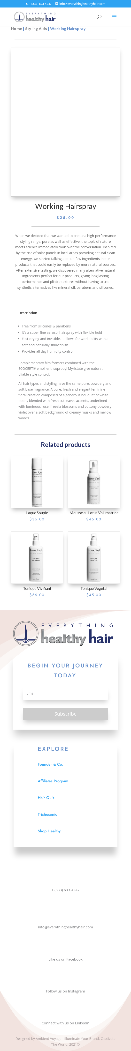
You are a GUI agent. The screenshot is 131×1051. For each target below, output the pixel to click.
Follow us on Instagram (65, 991)
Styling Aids (36, 28)
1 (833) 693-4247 (66, 889)
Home (16, 28)
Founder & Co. (50, 764)
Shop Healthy (49, 831)
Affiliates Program (53, 781)
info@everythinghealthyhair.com (65, 927)
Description (27, 313)
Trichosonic (47, 814)
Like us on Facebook (65, 959)
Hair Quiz (46, 797)
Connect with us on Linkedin (65, 1023)
